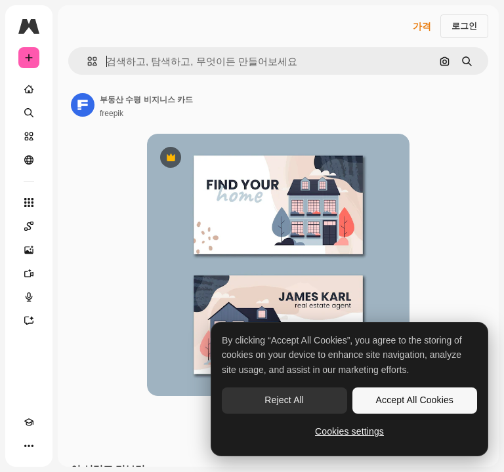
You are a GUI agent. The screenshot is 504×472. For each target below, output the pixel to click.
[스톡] (28, 136)
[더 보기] (28, 445)
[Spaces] (28, 226)
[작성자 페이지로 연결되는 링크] (82, 105)
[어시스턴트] (28, 320)
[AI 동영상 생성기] (28, 273)
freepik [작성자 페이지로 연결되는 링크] (111, 113)
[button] (87, 61)
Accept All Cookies (414, 400)
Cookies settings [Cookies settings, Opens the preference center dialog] (349, 431)
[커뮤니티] (28, 159)
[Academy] (28, 422)
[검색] (28, 112)
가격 (422, 26)
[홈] (28, 89)
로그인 (464, 26)
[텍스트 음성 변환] (28, 296)
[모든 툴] (28, 202)
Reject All (284, 400)
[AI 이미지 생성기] (28, 249)
